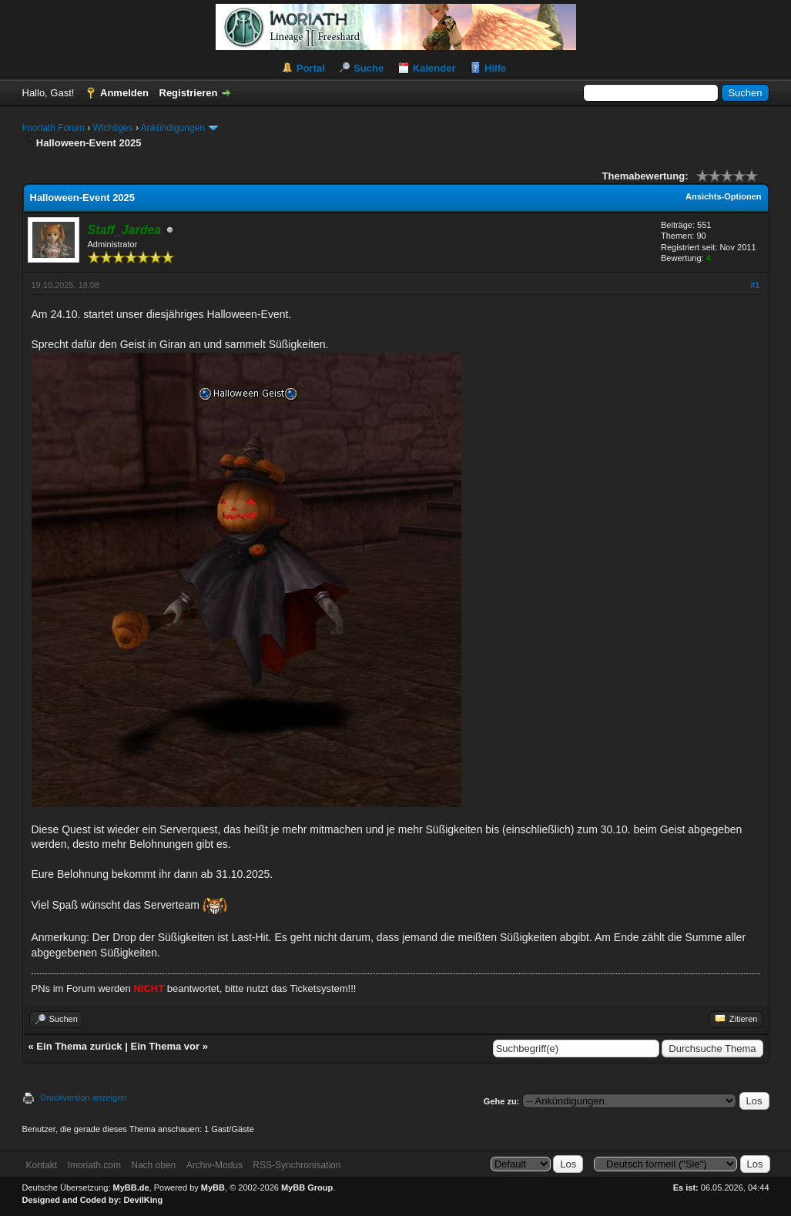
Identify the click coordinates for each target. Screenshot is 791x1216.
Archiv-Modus (214, 1165)
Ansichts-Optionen (723, 196)
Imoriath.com (94, 1165)
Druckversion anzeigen (84, 1097)
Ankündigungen (173, 127)
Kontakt (42, 1165)
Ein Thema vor (164, 1046)
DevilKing (143, 1199)
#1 (754, 285)
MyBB (213, 1187)
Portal (311, 68)
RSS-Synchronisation (296, 1165)
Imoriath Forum (53, 127)
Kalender (434, 68)
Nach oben (153, 1165)
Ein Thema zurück (79, 1046)
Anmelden (124, 93)
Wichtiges (113, 127)
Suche (369, 68)
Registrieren (188, 93)
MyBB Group (307, 1187)
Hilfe (495, 68)
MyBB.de (131, 1187)
